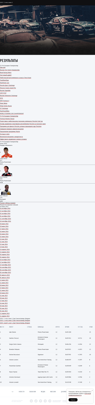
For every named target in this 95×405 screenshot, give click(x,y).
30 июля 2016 (4, 224)
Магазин (53, 392)
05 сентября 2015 (5, 272)
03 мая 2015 (4, 306)
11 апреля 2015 (5, 316)
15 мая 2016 (4, 244)
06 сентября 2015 (5, 270)
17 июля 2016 (4, 229)
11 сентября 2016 (5, 218)
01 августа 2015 (5, 277)
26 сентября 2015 (5, 267)
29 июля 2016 (4, 226)
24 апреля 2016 (5, 249)
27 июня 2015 (4, 288)
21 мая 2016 (4, 241)
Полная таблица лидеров (7, 203)
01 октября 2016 (5, 216)
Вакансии (32, 392)
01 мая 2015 (4, 311)
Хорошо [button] (73, 400)
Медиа (43, 392)
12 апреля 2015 (5, 313)
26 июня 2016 (4, 234)
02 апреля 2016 (5, 257)
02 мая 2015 (4, 308)
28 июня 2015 (4, 285)
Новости (21, 392)
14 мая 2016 (4, 247)
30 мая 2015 (4, 298)
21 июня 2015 (4, 290)
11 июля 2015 (4, 283)
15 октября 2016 (5, 211)
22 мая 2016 (4, 239)
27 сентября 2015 (5, 265)
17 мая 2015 (4, 300)
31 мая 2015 (4, 295)
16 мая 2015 (4, 303)
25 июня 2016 (4, 236)
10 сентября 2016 (5, 221)
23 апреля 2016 (5, 252)
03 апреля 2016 (5, 254)
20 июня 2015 (4, 293)
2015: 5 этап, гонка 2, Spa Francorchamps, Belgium (15, 320)
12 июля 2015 (4, 280)
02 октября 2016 (5, 213)
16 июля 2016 (4, 231)
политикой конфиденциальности (80, 394)
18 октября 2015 (5, 259)
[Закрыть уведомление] (92, 390)
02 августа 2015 (5, 275)
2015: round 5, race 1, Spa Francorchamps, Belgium (15, 323)
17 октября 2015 (5, 262)
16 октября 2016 (5, 208)
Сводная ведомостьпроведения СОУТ (57, 401)
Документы (65, 392)
